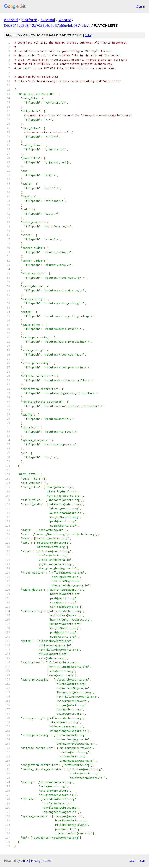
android (11, 19)
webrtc (65, 19)
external (48, 19)
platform (29, 19)
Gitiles (25, 861)
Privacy (35, 861)
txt (131, 860)
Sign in (140, 6)
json (141, 860)
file (88, 35)
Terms (47, 861)
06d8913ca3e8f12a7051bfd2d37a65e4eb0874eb (45, 25)
